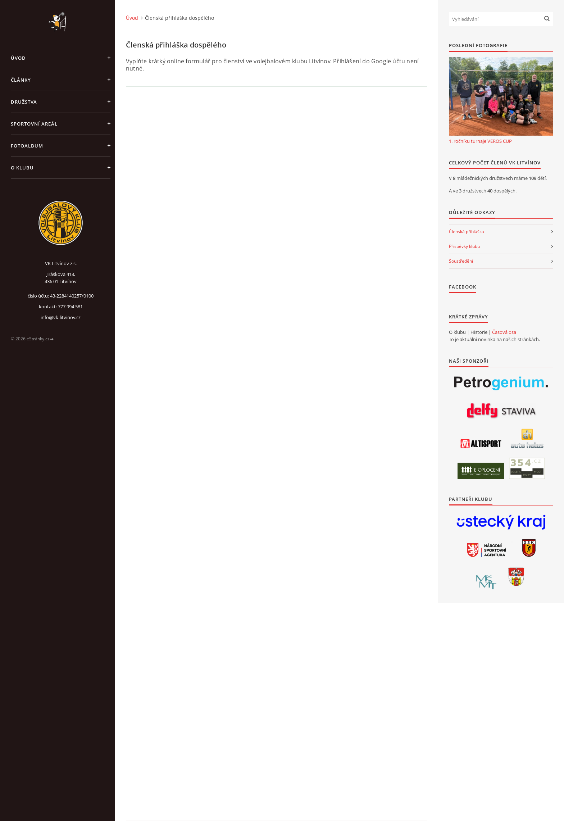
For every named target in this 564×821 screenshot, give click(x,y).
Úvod (18, 58)
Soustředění (461, 261)
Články (21, 80)
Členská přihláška (466, 231)
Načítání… (216, 453)
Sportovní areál (34, 124)
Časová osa (504, 332)
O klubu (22, 167)
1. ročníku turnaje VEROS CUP (480, 141)
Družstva (24, 102)
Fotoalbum (27, 145)
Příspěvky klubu (464, 246)
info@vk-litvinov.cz (61, 317)
